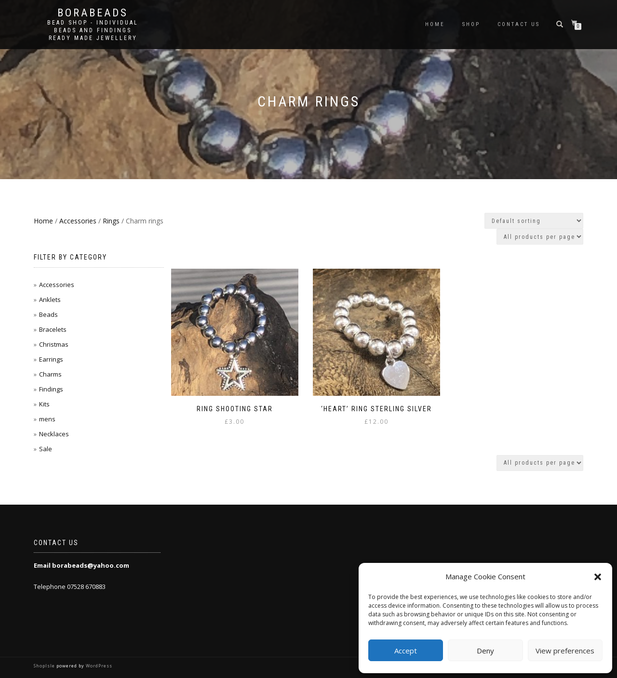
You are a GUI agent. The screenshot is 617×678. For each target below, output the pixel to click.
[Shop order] (533, 221)
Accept (405, 650)
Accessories (77, 220)
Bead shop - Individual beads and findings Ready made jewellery (92, 30)
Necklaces (54, 434)
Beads (48, 314)
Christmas (53, 344)
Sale (45, 448)
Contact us (518, 24)
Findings (51, 389)
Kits (44, 404)
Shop (471, 24)
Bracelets (53, 329)
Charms (50, 374)
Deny (485, 650)
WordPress (98, 666)
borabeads (92, 13)
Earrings (51, 359)
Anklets (50, 299)
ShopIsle (45, 666)
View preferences (565, 650)
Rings (111, 220)
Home (435, 24)
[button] (598, 577)
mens (47, 419)
